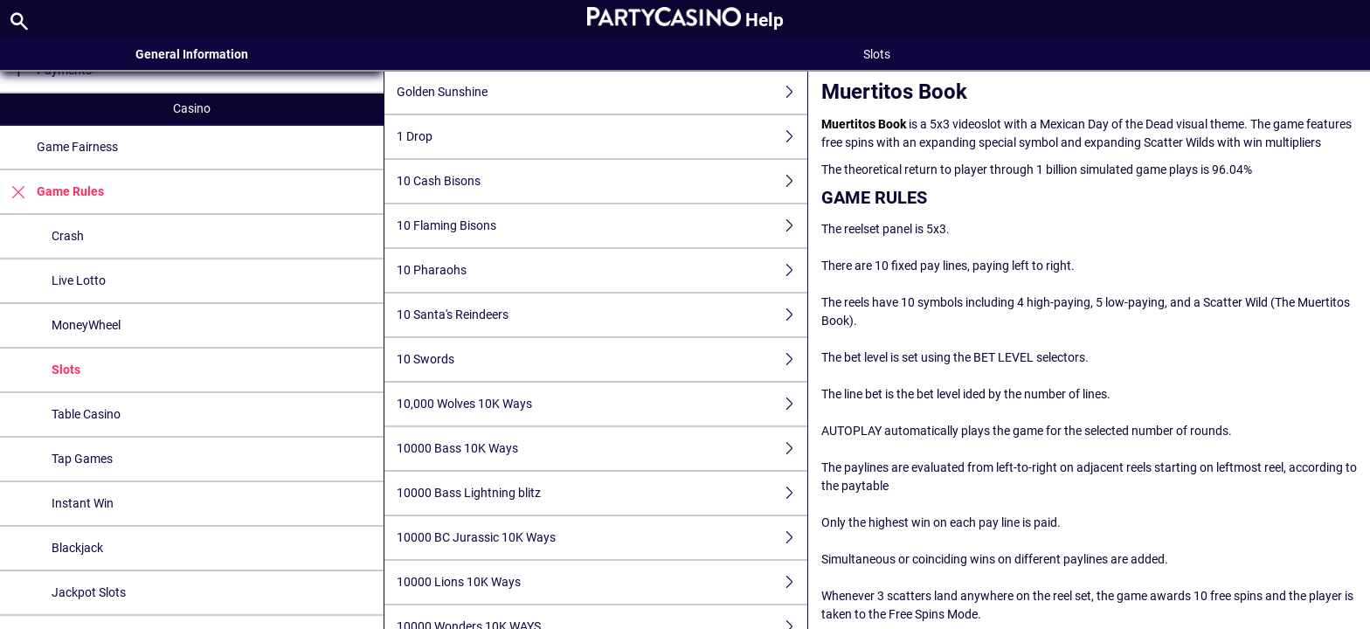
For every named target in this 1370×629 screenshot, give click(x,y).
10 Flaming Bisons (602, 225)
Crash (68, 236)
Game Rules (52, 191)
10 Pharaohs (602, 270)
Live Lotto (79, 280)
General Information (191, 54)
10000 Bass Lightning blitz (602, 493)
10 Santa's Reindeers (602, 315)
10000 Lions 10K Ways (602, 582)
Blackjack (77, 548)
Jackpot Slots (89, 592)
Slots (66, 370)
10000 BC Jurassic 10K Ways (602, 537)
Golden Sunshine (602, 92)
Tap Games (82, 459)
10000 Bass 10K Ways (602, 448)
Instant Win (83, 503)
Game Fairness (77, 147)
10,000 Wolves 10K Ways (602, 404)
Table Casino (86, 414)
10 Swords (602, 359)
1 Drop (602, 136)
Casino (192, 108)
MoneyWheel (86, 325)
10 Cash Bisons (602, 181)
